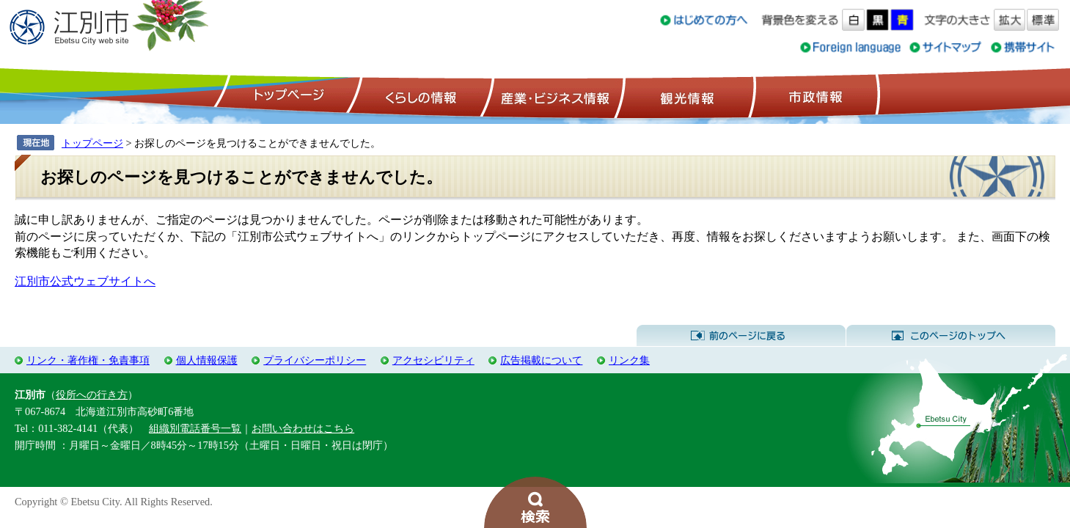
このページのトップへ (950, 336)
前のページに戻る (741, 336)
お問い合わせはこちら (303, 428)
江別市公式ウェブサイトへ (85, 281)
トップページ (286, 96)
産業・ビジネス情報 (552, 96)
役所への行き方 (92, 394)
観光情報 (685, 96)
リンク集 (629, 360)
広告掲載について (541, 360)
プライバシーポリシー (314, 360)
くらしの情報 (419, 96)
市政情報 (814, 96)
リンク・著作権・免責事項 (88, 360)
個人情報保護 (207, 360)
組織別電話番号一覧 (195, 428)
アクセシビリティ (433, 360)
